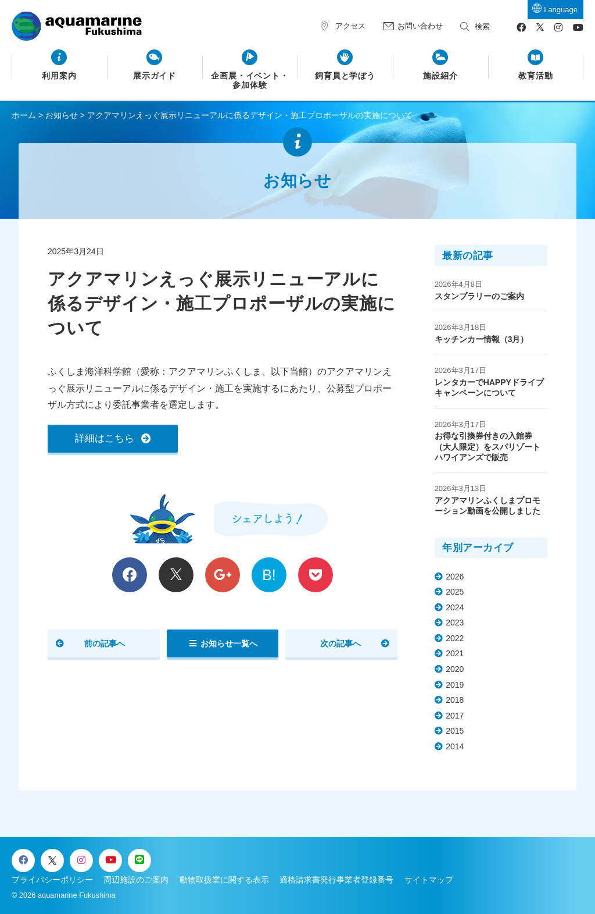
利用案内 (59, 76)
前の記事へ (104, 643)
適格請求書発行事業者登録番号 (336, 879)
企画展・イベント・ (250, 81)
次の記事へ (340, 643)
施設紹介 (440, 76)
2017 (455, 715)
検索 (482, 26)
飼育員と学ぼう (345, 76)
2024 (455, 607)
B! (269, 575)
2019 (455, 684)
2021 (455, 653)
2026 (455, 576)
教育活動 (535, 76)
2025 (455, 591)
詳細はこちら (104, 438)
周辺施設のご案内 (136, 879)
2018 (455, 700)
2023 (455, 622)
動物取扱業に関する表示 (224, 879)
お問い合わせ (420, 26)
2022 (455, 638)
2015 (455, 730)
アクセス (350, 26)
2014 (455, 746)
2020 (455, 669)
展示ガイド (155, 76)
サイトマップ (428, 879)
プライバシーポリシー (52, 879)
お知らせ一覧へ (228, 643)
